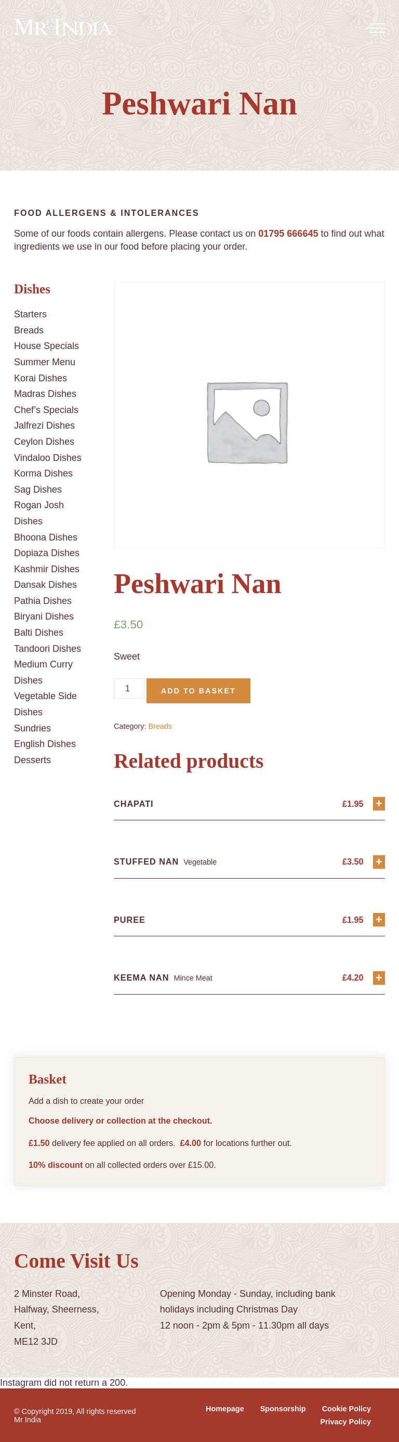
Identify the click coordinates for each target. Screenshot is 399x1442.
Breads (29, 330)
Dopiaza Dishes (46, 553)
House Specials (46, 346)
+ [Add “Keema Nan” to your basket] (379, 977)
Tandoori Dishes (47, 648)
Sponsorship (283, 1409)
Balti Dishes (38, 632)
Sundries (32, 728)
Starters (30, 314)
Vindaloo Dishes (48, 458)
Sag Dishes (38, 489)
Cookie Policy (346, 1409)
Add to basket (198, 691)
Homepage (225, 1409)
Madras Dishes (45, 394)
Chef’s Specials (46, 410)
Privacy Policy (345, 1422)
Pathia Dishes (43, 601)
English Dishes (45, 744)
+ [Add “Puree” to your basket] (379, 919)
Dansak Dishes (45, 585)
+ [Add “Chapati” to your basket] (379, 803)
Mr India (27, 1419)
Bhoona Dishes (45, 537)
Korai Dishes (40, 378)
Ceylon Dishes (44, 441)
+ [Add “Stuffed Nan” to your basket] (379, 861)
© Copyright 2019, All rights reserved (75, 1411)
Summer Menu (44, 362)
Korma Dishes (43, 473)
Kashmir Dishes (46, 569)
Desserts (32, 760)
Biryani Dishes (44, 616)
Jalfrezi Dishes (44, 425)
